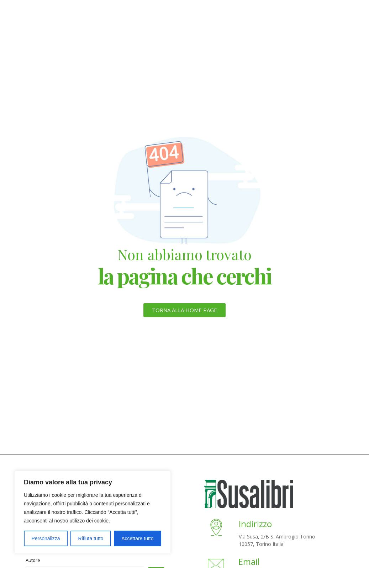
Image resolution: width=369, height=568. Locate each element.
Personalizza (45, 538)
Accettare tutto (137, 538)
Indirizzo (256, 524)
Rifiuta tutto (91, 538)
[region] (92, 512)
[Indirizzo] (217, 529)
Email (249, 561)
